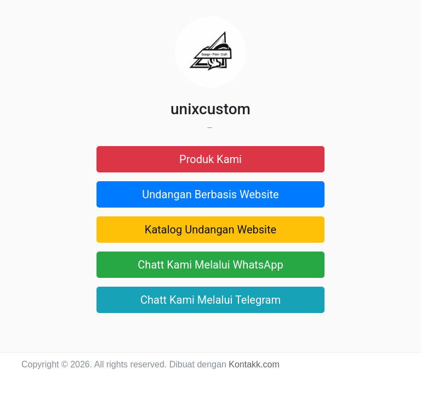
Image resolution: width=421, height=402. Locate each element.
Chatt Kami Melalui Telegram (210, 299)
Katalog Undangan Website (210, 229)
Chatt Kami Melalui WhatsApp (210, 264)
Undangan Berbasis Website (210, 194)
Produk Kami (210, 159)
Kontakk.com (254, 364)
